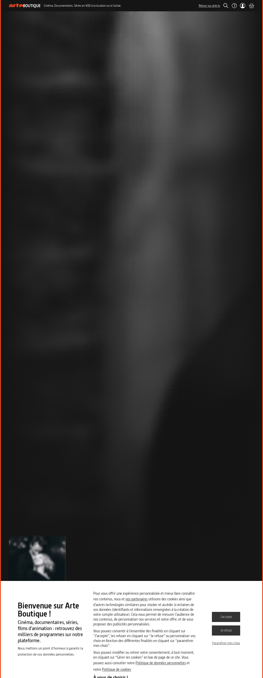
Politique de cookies (116, 669)
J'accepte (226, 617)
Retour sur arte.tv (209, 5)
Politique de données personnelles (161, 662)
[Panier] (251, 5)
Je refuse (226, 630)
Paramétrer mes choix (226, 643)
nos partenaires (136, 599)
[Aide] (234, 5)
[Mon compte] (242, 5)
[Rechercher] (225, 5)
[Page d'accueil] (25, 5)
